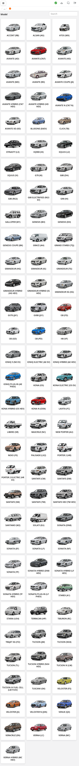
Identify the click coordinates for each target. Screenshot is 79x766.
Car (15, 8)
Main (5, 8)
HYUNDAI (25, 8)
